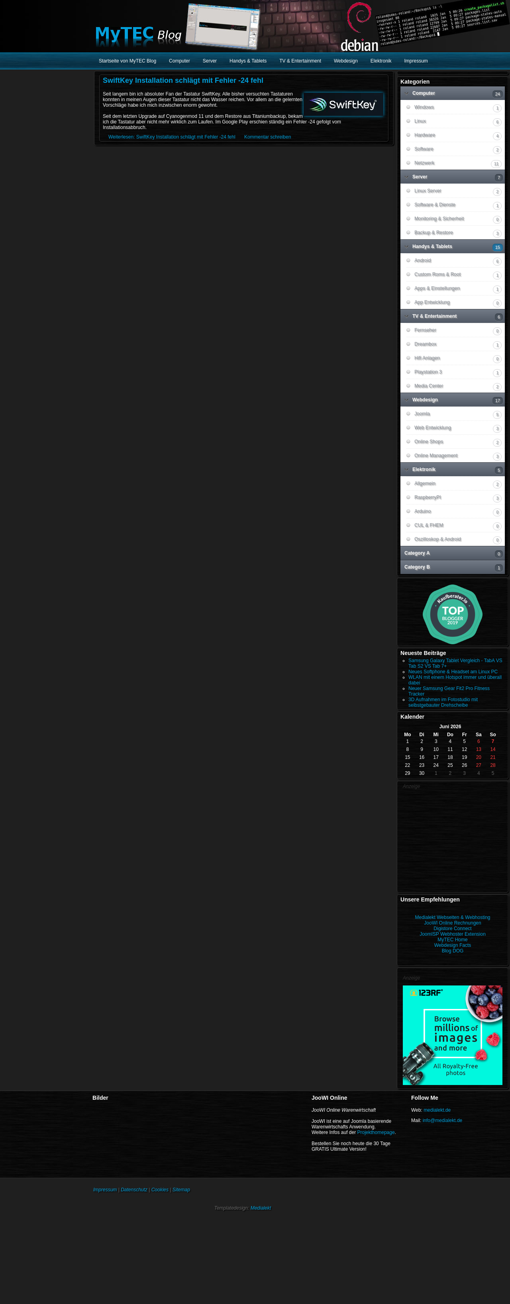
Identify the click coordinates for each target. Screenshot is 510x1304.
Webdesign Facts (452, 945)
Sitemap (181, 1190)
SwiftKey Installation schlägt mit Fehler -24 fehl (183, 80)
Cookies (160, 1190)
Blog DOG (453, 951)
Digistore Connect (452, 928)
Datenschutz (134, 1190)
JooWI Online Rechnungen (452, 923)
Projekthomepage (376, 1132)
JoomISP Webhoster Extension (453, 934)
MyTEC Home (452, 939)
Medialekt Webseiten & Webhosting (452, 917)
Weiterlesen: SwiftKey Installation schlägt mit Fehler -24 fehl (171, 137)
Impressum (105, 1190)
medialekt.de (437, 1110)
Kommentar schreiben (267, 137)
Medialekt (261, 1208)
